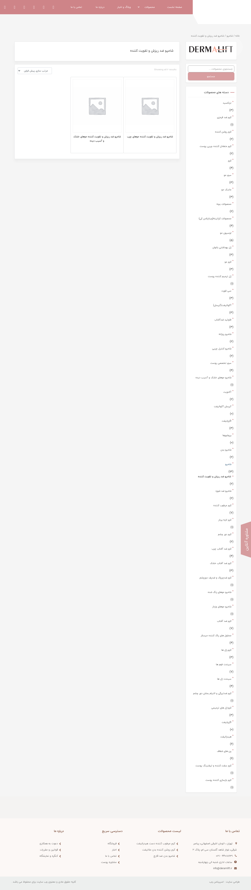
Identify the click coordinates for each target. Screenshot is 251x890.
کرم (229, 161)
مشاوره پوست (109, 862)
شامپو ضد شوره (223, 491)
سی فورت (226, 291)
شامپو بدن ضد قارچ (164, 856)
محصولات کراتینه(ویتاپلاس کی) (215, 218)
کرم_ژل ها (226, 650)
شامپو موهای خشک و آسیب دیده (213, 377)
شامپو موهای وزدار (221, 607)
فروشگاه (112, 843)
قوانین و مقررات (49, 849)
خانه (237, 36)
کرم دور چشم (224, 534)
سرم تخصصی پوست (220, 363)
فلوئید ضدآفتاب (222, 320)
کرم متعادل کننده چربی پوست (215, 146)
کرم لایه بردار (224, 520)
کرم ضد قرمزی (224, 117)
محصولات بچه (224, 204)
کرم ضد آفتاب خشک (220, 563)
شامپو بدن (226, 450)
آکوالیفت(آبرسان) (222, 305)
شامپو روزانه (225, 334)
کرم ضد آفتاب (224, 621)
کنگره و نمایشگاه (48, 856)
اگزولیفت (226, 421)
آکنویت (227, 392)
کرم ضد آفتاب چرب (221, 549)
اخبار (114, 849)
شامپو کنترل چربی (221, 349)
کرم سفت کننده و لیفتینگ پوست (213, 766)
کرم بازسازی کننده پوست (218, 780)
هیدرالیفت (225, 737)
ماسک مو (226, 190)
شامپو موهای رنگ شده (219, 592)
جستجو (211, 76)
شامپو (230, 36)
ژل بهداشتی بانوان (222, 247)
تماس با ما (111, 856)
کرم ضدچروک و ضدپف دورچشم (215, 578)
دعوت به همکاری (48, 843)
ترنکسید (227, 103)
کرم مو (228, 262)
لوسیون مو (225, 233)
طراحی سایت (233, 882)
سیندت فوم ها (223, 664)
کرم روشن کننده (223, 132)
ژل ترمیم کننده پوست (219, 276)
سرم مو (227, 175)
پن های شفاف (224, 751)
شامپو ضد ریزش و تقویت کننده (214, 476)
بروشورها (227, 435)
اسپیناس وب (216, 882)
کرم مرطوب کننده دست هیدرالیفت (155, 843)
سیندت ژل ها (224, 679)
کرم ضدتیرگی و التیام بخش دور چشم (212, 693)
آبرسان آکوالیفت (222, 406)
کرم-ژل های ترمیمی (221, 708)
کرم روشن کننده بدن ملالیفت (158, 849)
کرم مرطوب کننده (222, 505)
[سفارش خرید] (35, 70)
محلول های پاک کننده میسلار (216, 635)
